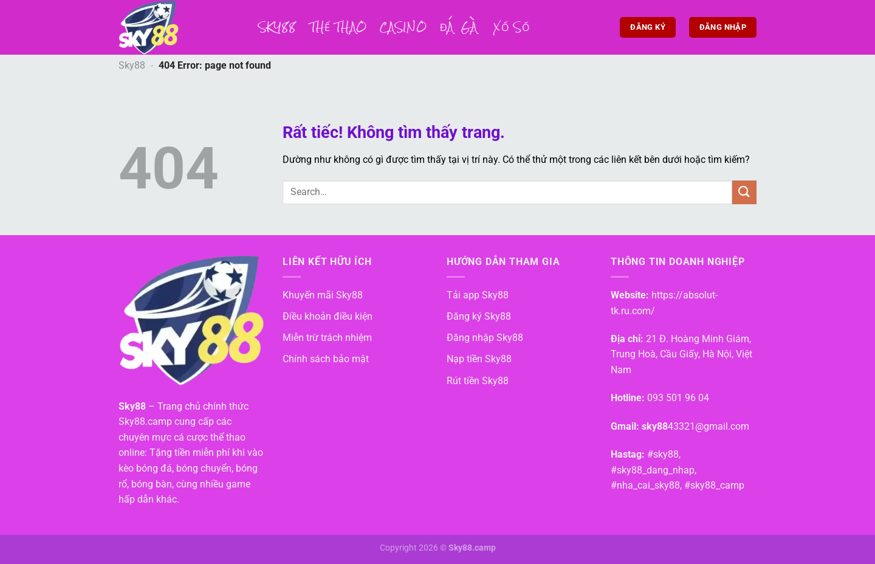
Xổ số (511, 27)
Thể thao (338, 27)
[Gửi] (744, 192)
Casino (403, 27)
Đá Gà (460, 27)
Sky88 (277, 27)
